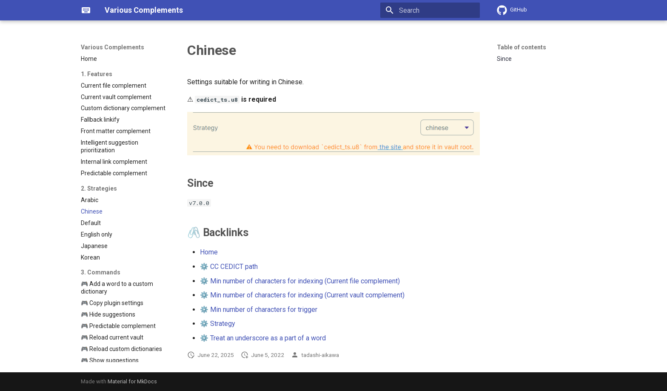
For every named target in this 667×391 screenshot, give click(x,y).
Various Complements (112, 47)
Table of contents (521, 47)
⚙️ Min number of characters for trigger (258, 309)
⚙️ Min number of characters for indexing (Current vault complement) (302, 295)
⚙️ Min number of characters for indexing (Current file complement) (300, 281)
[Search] (430, 10)
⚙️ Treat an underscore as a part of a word (263, 338)
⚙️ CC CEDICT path (229, 267)
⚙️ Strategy (217, 324)
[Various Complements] (85, 10)
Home (209, 252)
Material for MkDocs (132, 381)
